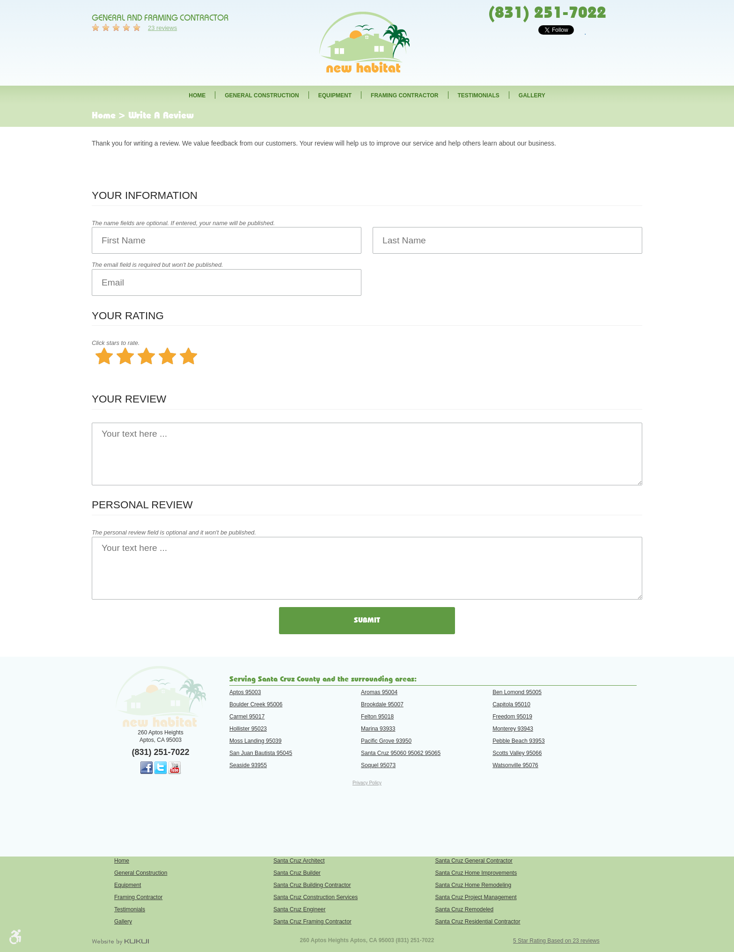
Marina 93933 (378, 729)
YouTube (175, 768)
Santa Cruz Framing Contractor (312, 921)
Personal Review (142, 505)
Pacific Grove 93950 (386, 741)
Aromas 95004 (379, 692)
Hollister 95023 (248, 729)
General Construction (262, 95)
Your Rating (128, 316)
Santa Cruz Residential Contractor (477, 921)
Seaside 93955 (248, 765)
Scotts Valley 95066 (517, 753)
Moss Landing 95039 (255, 741)
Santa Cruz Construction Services (315, 897)
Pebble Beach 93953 (518, 741)
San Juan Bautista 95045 (260, 753)
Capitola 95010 (511, 704)
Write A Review (161, 115)
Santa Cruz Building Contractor (312, 885)
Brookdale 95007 (382, 704)
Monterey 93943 (512, 729)
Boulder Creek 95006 (255, 704)
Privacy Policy (367, 782)
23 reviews (162, 27)
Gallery (532, 95)
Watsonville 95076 (515, 765)
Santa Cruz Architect (298, 861)
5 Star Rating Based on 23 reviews (556, 940)
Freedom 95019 (512, 716)
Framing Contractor (404, 95)
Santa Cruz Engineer (299, 909)
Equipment (335, 95)
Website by (120, 942)
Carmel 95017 (246, 716)
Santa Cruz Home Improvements (476, 873)
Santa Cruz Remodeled (464, 909)
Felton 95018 (377, 716)
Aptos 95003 (245, 692)
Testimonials (478, 95)
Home (197, 95)
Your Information (145, 195)
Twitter (161, 768)
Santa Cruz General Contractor (473, 861)
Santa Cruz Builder (297, 873)
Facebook (146, 768)
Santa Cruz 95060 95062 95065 (400, 753)
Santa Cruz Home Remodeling (473, 885)
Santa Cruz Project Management (475, 897)
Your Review (129, 399)
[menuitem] (197, 95)
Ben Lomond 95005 (517, 692)
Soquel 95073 (378, 765)
